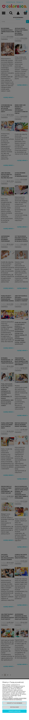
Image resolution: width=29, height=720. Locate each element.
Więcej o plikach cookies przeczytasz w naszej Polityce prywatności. (14, 698)
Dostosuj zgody (14, 707)
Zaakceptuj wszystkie (14, 711)
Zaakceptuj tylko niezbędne (14, 703)
